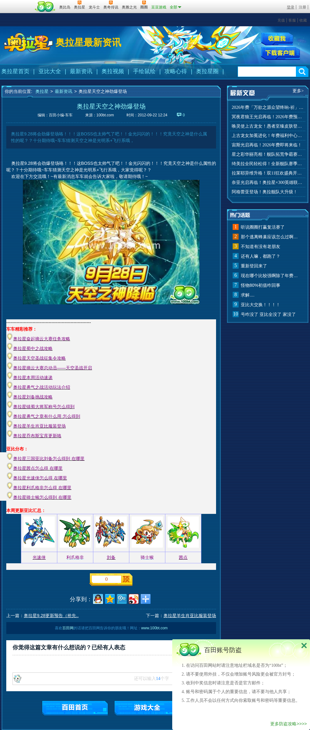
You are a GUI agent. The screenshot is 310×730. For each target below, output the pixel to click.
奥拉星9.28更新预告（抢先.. (51, 615)
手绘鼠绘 (144, 71)
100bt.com (105, 115)
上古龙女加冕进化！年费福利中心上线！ (268, 135)
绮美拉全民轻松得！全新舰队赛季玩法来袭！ (268, 163)
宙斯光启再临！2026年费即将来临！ (267, 145)
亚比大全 (50, 71)
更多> (298, 91)
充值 (281, 20)
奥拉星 (42, 91)
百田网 (45, 6)
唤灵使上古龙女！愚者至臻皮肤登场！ (268, 126)
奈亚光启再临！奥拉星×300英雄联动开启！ (268, 182)
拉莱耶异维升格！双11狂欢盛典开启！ (268, 173)
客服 (292, 20)
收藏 (303, 20)
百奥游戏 (17, 3)
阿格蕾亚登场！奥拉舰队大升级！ (264, 192)
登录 (290, 7)
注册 (302, 7)
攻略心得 (175, 71)
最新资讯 (81, 71)
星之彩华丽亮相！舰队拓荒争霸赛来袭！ (268, 154)
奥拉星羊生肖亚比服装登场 (189, 615)
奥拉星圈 (207, 71)
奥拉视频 (112, 71)
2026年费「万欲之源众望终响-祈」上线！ (268, 107)
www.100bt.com (154, 628)
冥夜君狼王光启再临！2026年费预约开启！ (268, 116)
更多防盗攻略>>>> (288, 723)
